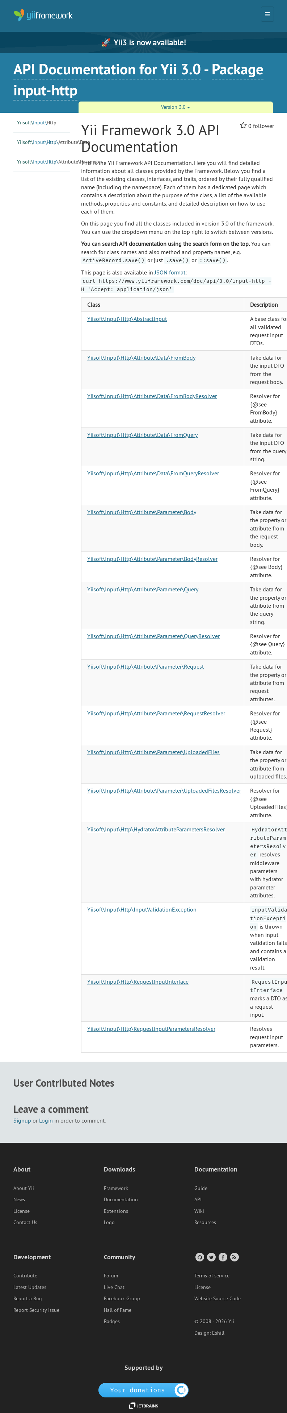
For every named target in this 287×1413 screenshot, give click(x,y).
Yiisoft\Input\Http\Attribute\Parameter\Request (145, 666)
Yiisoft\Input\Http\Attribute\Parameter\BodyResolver (152, 558)
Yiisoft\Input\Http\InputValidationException (142, 909)
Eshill (218, 1333)
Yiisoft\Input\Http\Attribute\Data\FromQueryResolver (153, 473)
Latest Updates (29, 1287)
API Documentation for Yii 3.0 (107, 69)
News (19, 1199)
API (198, 1199)
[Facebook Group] (222, 1257)
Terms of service (211, 1275)
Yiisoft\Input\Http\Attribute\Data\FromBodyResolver (152, 396)
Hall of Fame (117, 1310)
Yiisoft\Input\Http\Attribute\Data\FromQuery (142, 434)
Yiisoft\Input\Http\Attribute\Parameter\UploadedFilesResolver (164, 790)
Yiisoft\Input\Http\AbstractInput (127, 318)
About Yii (23, 1188)
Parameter (44, 161)
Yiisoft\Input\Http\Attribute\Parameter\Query (142, 589)
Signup (22, 1120)
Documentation (121, 1199)
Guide (200, 1188)
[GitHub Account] (199, 1257)
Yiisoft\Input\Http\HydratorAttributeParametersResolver (156, 829)
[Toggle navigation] (267, 14)
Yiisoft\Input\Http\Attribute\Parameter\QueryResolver (153, 636)
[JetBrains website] (143, 1405)
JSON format (170, 272)
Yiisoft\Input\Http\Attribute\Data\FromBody (141, 357)
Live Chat (114, 1287)
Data (44, 142)
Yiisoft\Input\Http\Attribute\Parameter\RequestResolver (156, 713)
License (21, 1211)
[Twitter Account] (211, 1257)
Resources (205, 1222)
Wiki (199, 1211)
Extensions (116, 1211)
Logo (109, 1222)
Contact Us (25, 1222)
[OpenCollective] (143, 1389)
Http (36, 122)
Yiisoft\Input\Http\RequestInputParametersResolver (151, 1028)
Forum (111, 1275)
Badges (112, 1321)
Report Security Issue (36, 1310)
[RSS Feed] (234, 1257)
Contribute (25, 1275)
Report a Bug (27, 1298)
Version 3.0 (175, 107)
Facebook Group (122, 1298)
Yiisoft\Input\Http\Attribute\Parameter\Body (141, 512)
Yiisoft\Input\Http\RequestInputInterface (138, 981)
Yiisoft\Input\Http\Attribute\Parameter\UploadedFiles (153, 752)
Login (46, 1120)
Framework (116, 1188)
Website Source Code (217, 1298)
